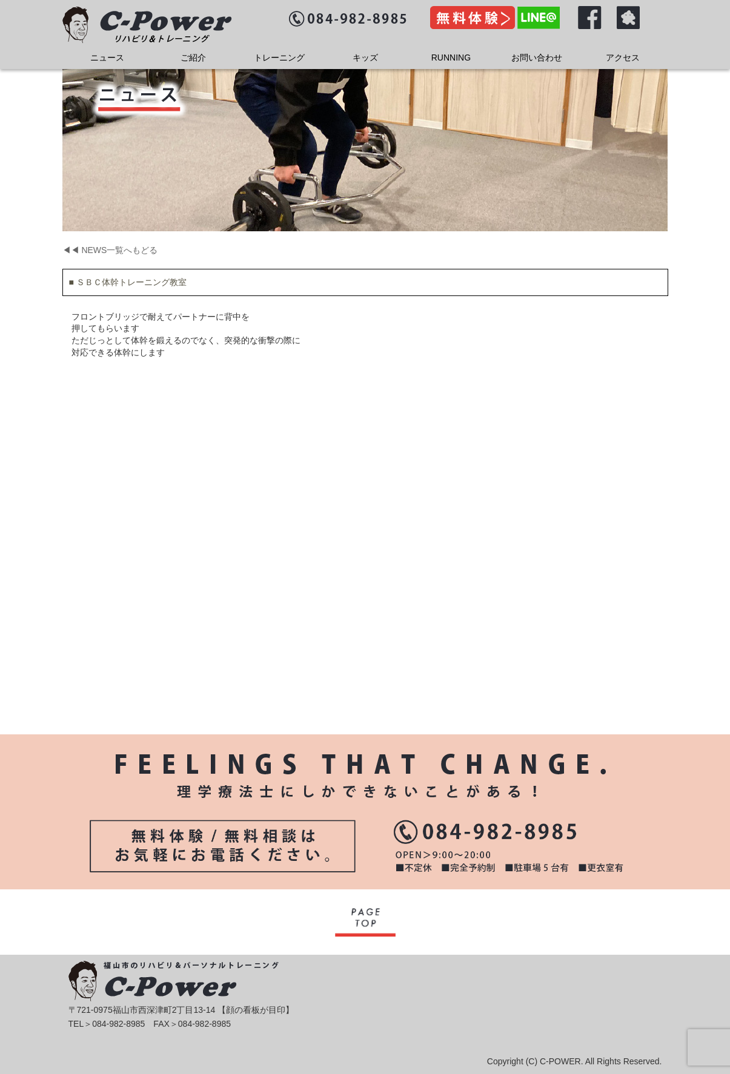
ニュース (107, 57)
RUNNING (451, 57)
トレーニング (279, 57)
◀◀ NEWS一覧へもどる (110, 250)
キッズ (365, 57)
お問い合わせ (536, 57)
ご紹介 (193, 57)
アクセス (623, 57)
